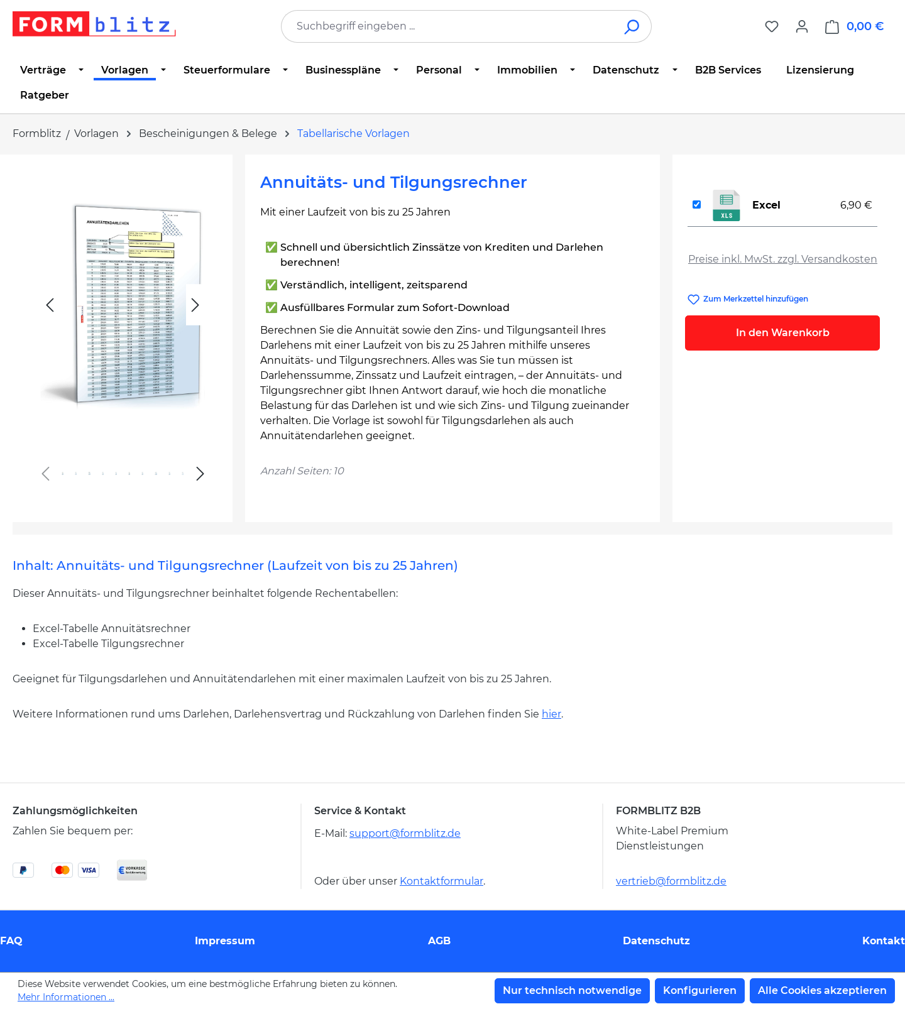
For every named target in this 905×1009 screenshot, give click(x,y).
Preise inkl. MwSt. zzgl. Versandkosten (782, 259)
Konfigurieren (700, 990)
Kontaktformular (441, 881)
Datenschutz (656, 941)
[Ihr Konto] (802, 26)
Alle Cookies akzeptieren (822, 990)
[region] (123, 333)
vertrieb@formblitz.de (671, 881)
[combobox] (447, 26)
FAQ (11, 941)
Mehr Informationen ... (66, 997)
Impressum (225, 941)
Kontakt (883, 941)
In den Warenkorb (783, 333)
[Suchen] (632, 26)
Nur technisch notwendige (572, 990)
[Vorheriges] (49, 305)
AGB (439, 941)
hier (551, 714)
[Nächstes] (195, 305)
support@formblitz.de (405, 833)
